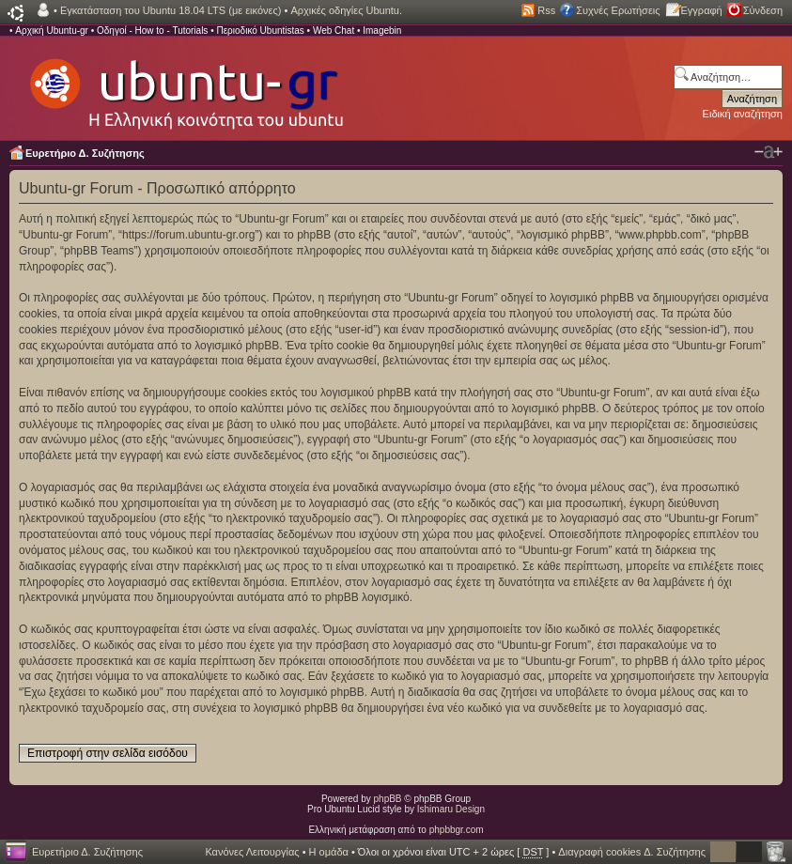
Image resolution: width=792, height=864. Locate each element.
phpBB (388, 799)
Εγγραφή (701, 10)
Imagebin (382, 30)
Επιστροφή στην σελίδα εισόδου (107, 753)
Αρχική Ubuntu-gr (51, 30)
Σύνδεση (763, 10)
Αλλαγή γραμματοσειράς (768, 152)
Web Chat (333, 30)
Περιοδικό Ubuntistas (259, 30)
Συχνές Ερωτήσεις (618, 10)
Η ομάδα (329, 851)
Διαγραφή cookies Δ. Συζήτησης (632, 851)
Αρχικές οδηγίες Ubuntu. (346, 10)
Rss (546, 10)
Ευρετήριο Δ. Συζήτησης (85, 153)
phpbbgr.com (456, 830)
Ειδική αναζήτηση (743, 113)
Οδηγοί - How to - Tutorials (152, 30)
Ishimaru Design (451, 809)
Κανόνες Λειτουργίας (252, 851)
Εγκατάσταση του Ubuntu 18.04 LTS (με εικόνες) (170, 10)
